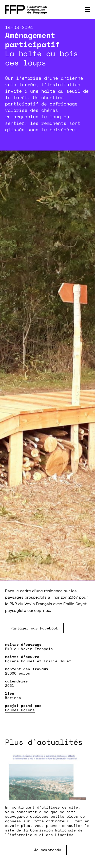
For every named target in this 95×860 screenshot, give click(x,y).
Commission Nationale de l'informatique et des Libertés (44, 832)
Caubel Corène (20, 710)
